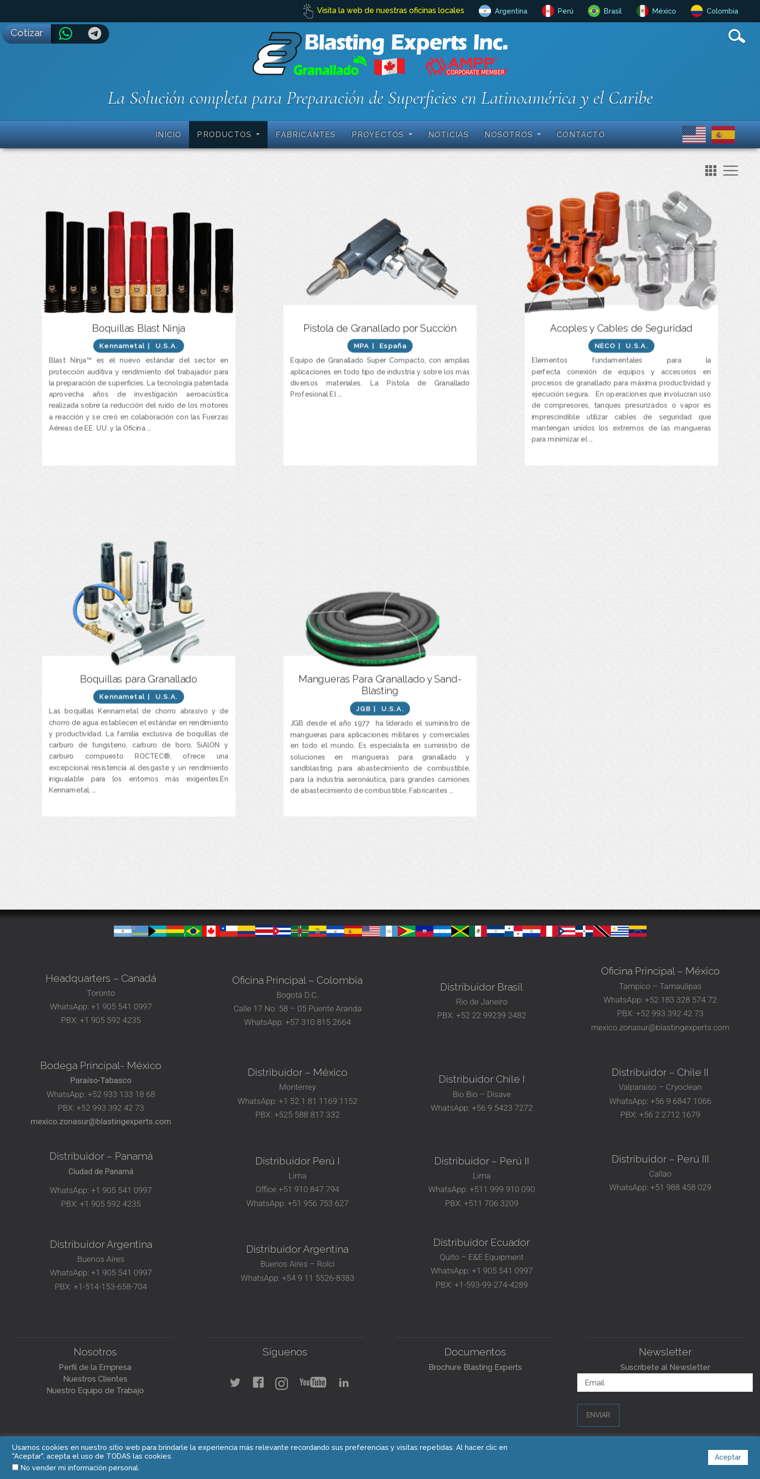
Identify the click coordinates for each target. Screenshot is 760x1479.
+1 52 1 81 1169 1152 (317, 1101)
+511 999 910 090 (501, 1189)
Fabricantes (305, 134)
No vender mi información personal (79, 1467)
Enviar (598, 1415)
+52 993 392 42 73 (669, 1013)
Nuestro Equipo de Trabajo (95, 1390)
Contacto (580, 134)
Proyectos (379, 134)
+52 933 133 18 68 (121, 1094)
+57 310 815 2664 (317, 1022)
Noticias (448, 134)
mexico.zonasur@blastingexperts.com (660, 1027)
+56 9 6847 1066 (680, 1101)
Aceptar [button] (728, 1457)
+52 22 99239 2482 (491, 1015)
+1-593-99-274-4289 (491, 1285)
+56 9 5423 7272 (502, 1108)
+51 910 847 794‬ (309, 1189)
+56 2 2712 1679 (669, 1114)
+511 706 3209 (491, 1203)
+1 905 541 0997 (120, 1006)
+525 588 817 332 (307, 1114)
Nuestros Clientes (95, 1379)
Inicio (168, 134)
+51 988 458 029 (680, 1187)
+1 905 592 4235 (110, 1020)
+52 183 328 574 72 (681, 1000)
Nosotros (509, 134)
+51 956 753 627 (317, 1203)
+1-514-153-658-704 (110, 1286)
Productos (225, 134)
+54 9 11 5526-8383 (318, 1278)
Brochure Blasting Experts (475, 1367)
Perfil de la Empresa (95, 1367)
